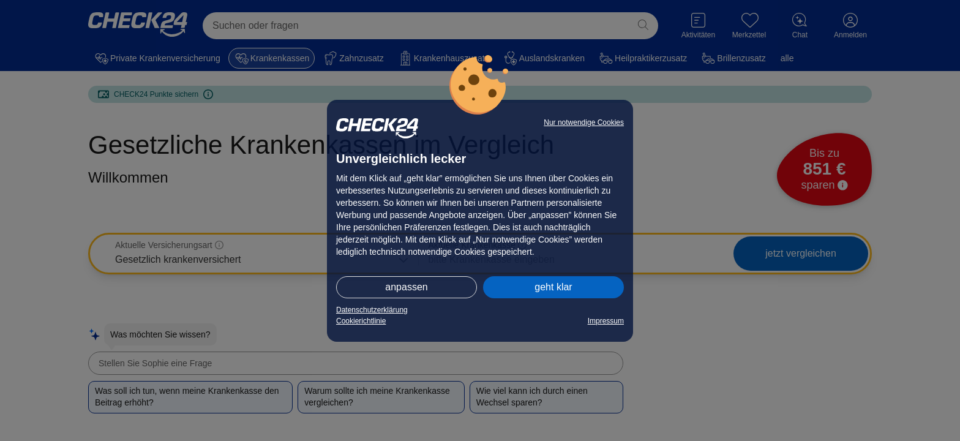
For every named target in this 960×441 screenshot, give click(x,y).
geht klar (553, 287)
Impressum (606, 321)
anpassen (406, 287)
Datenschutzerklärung (372, 310)
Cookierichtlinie (361, 321)
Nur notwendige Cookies (584, 122)
